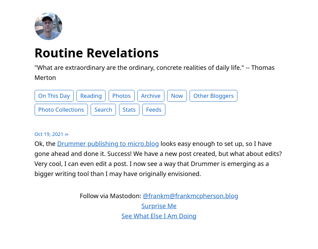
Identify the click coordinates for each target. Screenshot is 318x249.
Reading (91, 96)
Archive (151, 96)
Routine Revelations (97, 52)
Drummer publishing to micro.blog (108, 143)
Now (177, 96)
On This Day (54, 96)
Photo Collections (61, 109)
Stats (129, 109)
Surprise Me (159, 206)
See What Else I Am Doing (159, 216)
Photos (121, 96)
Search (103, 109)
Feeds (153, 109)
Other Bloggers (213, 96)
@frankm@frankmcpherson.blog (190, 196)
